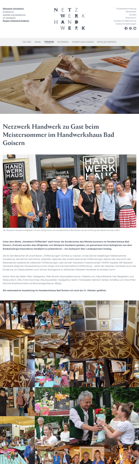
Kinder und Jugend (83, 42)
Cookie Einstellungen (126, 23)
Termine (49, 42)
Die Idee (27, 42)
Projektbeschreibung (126, 8)
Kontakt (132, 14)
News (37, 42)
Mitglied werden (106, 42)
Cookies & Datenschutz (125, 21)
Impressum (130, 17)
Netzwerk (63, 42)
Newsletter (131, 11)
